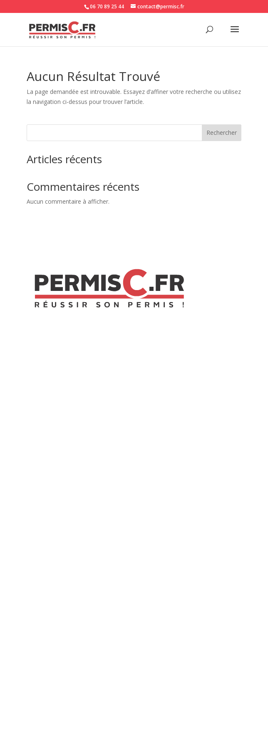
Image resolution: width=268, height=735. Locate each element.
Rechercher (221, 132)
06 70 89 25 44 (107, 6)
